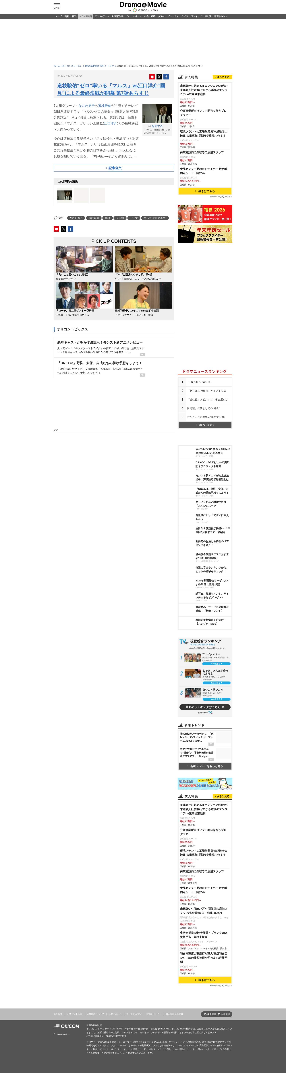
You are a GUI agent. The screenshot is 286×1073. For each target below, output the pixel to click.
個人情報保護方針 (174, 1014)
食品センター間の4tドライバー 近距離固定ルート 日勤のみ (203, 171)
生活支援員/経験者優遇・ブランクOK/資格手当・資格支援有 (203, 934)
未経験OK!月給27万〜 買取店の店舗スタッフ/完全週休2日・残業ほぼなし (203, 910)
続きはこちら (205, 191)
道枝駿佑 (104, 106)
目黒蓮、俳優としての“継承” (203, 408)
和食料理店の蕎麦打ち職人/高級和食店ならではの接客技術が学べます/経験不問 (203, 957)
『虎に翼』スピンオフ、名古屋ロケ (207, 399)
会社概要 (58, 1014)
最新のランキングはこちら (203, 707)
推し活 (208, 16)
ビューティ (173, 16)
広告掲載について (95, 1014)
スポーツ (137, 16)
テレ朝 (120, 218)
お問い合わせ (115, 1014)
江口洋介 (110, 123)
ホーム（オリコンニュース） (68, 66)
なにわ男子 (86, 106)
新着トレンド (220, 16)
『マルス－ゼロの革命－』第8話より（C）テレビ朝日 (157, 129)
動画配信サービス (121, 16)
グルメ (161, 16)
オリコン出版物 (74, 1014)
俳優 (107, 218)
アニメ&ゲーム (102, 16)
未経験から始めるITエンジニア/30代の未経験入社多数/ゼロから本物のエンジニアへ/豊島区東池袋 (203, 90)
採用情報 (211, 1014)
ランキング (196, 16)
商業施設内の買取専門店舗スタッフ (202, 152)
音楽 (74, 16)
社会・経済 (149, 16)
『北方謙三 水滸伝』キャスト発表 (206, 390)
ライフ (184, 16)
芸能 (67, 16)
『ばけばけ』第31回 (198, 382)
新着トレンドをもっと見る (205, 766)
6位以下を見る (205, 425)
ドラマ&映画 (85, 16)
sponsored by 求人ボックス (221, 197)
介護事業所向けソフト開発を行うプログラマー (203, 112)
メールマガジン (133, 1014)
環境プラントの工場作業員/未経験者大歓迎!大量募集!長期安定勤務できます (203, 133)
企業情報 (225, 1014)
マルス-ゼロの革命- (155, 218)
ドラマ (110, 66)
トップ (58, 16)
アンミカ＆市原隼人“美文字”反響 (206, 417)
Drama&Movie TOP (94, 66)
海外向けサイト (153, 1014)
